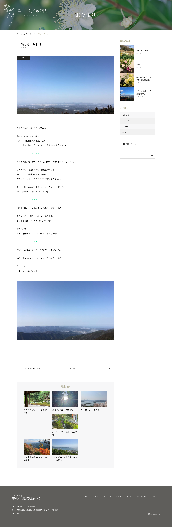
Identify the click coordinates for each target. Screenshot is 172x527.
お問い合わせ (140, 496)
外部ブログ (156, 496)
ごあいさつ (106, 496)
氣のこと (125, 132)
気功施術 (125, 126)
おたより (128, 496)
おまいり (23, 58)
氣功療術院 (26, 498)
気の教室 (94, 496)
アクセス (117, 496)
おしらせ (125, 115)
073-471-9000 (21, 513)
